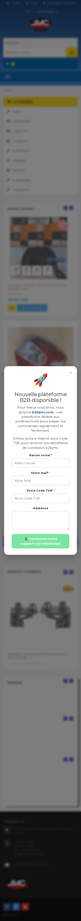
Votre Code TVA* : (41, 490)
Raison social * (40, 455)
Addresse (40, 508)
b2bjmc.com (43, 412)
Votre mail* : (40, 473)
